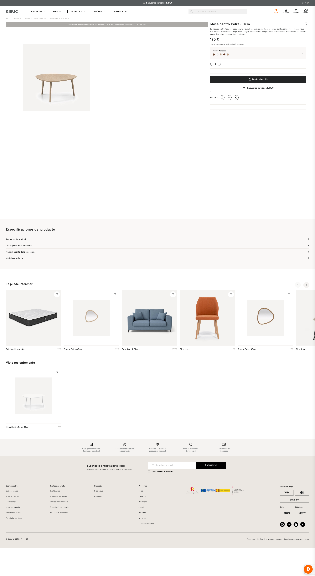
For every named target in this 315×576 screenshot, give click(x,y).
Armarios (142, 518)
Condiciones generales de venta (296, 539)
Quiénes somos (12, 491)
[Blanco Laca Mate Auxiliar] (217, 54)
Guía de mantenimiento (59, 502)
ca (308, 3)
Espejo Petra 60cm (247, 349)
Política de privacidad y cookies (269, 539)
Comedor (142, 496)
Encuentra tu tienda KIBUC (157, 2)
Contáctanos (55, 491)
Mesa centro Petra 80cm (17, 427)
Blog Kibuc (98, 491)
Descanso (142, 513)
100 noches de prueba (59, 513)
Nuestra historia (12, 496)
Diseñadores (11, 502)
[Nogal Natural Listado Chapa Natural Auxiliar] (214, 54)
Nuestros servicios (13, 507)
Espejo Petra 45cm (73, 349)
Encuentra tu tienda (13, 513)
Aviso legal (251, 539)
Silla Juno (300, 349)
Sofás (141, 491)
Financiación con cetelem (60, 507)
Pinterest (229, 97)
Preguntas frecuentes (58, 496)
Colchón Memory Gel (15, 349)
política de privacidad (166, 472)
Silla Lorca (185, 349)
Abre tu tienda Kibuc (14, 518)
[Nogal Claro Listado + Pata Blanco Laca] (224, 54)
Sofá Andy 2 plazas (131, 349)
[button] (298, 285)
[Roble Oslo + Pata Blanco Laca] (221, 54)
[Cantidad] (215, 64)
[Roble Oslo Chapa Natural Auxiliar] (228, 54)
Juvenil (141, 507)
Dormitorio (143, 502)
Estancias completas (147, 524)
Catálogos (98, 496)
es (302, 3)
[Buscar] (218, 11)
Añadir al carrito (258, 79)
